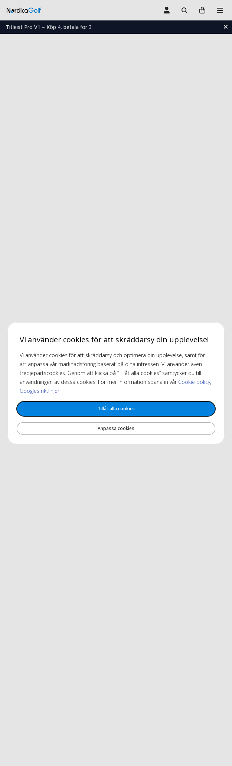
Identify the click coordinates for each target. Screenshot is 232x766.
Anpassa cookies (116, 428)
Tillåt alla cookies (116, 408)
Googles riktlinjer (39, 390)
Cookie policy (194, 381)
